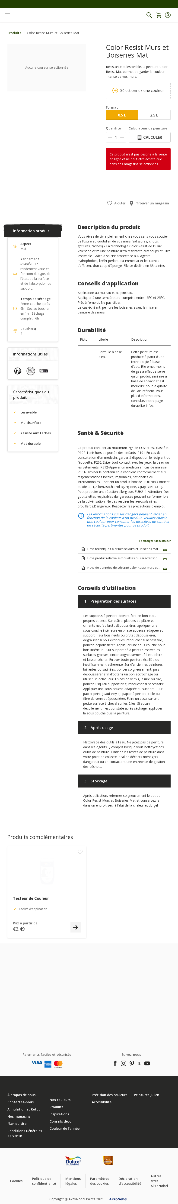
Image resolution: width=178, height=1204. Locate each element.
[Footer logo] (73, 1160)
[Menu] (7, 15)
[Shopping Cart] (158, 15)
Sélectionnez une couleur (138, 90)
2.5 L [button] (154, 115)
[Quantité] (116, 137)
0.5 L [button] (122, 115)
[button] (168, 15)
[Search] (149, 15)
